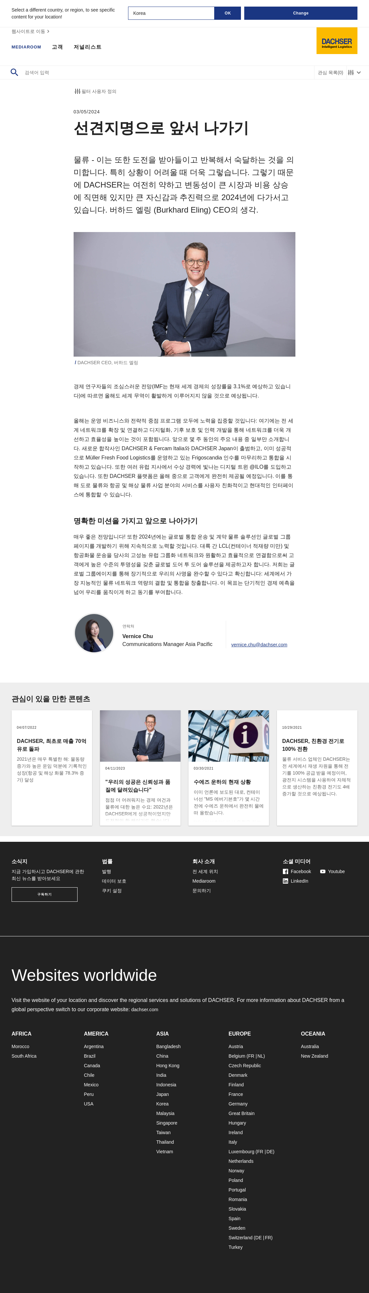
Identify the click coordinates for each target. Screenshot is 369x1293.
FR (251, 1056)
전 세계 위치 (205, 871)
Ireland (236, 1132)
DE (269, 1151)
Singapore (166, 1123)
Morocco (20, 1046)
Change (301, 13)
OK (228, 13)
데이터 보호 (114, 881)
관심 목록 (330, 72)
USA (88, 1103)
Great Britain (242, 1113)
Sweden (237, 1228)
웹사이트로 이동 (31, 31)
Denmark (238, 1075)
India (161, 1075)
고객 (64, 47)
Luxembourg (241, 1151)
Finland (236, 1084)
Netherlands (241, 1161)
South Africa (24, 1056)
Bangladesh (168, 1046)
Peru (89, 1094)
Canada (92, 1065)
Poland (236, 1180)
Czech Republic (245, 1065)
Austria (236, 1046)
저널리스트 (94, 47)
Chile (89, 1075)
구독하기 (44, 894)
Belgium (237, 1056)
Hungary (237, 1123)
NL (260, 1056)
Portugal (237, 1189)
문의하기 (201, 890)
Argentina (94, 1046)
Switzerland (240, 1237)
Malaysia (165, 1113)
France (236, 1094)
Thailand (165, 1142)
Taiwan (163, 1132)
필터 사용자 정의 (95, 91)
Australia (310, 1046)
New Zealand (314, 1056)
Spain (235, 1218)
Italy (233, 1142)
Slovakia (237, 1209)
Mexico (91, 1084)
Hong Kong (167, 1065)
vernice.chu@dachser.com (259, 650)
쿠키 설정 (112, 890)
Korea (162, 1103)
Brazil (89, 1056)
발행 (106, 871)
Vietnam (164, 1151)
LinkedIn (295, 881)
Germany (238, 1103)
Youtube (332, 871)
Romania (238, 1199)
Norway (236, 1170)
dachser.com (146, 1009)
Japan (162, 1094)
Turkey (236, 1247)
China (162, 1056)
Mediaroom (30, 47)
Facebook (297, 871)
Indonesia (166, 1084)
